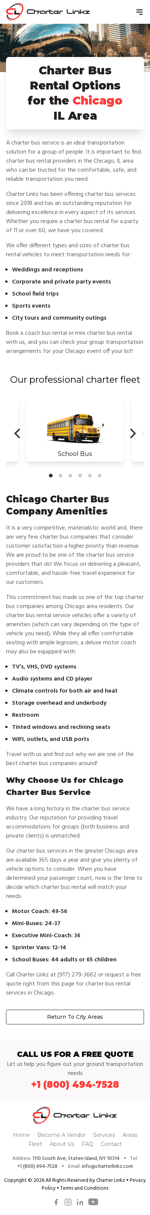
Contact (111, 1144)
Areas (130, 1135)
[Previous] (18, 433)
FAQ (88, 1144)
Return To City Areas (75, 1016)
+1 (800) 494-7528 (75, 1084)
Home (22, 1135)
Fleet (36, 1144)
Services (105, 1135)
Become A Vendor (62, 1135)
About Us (63, 1144)
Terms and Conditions (84, 1188)
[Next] (132, 433)
